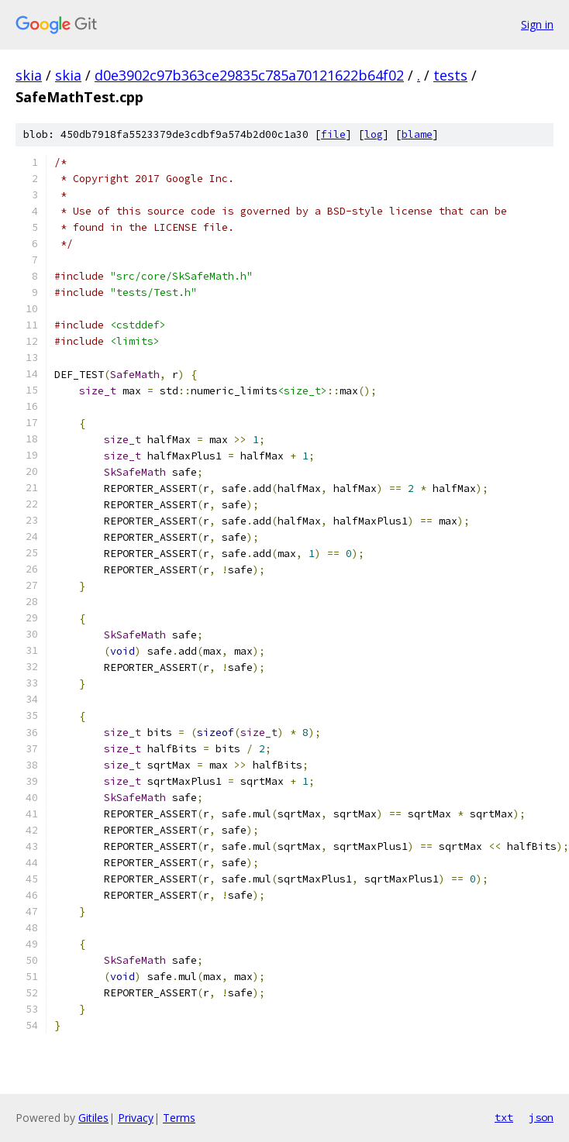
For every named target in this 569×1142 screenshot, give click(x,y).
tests (450, 75)
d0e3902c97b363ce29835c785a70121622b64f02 (249, 75)
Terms (179, 1117)
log (373, 134)
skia (29, 75)
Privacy (135, 1117)
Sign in (537, 24)
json (541, 1117)
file (333, 134)
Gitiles (93, 1117)
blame (417, 134)
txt (504, 1117)
